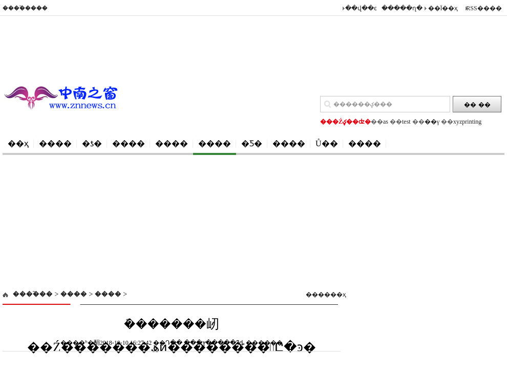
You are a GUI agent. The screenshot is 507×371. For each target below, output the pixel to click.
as (385, 121)
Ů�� (326, 143)
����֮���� (25, 8)
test (406, 121)
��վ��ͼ (361, 8)
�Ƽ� (251, 143)
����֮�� (33, 294)
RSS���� (483, 8)
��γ (432, 121)
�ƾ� (92, 143)
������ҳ (322, 294)
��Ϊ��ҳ (443, 8)
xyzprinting (467, 121)
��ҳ (18, 143)
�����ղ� (402, 8)
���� (55, 143)
